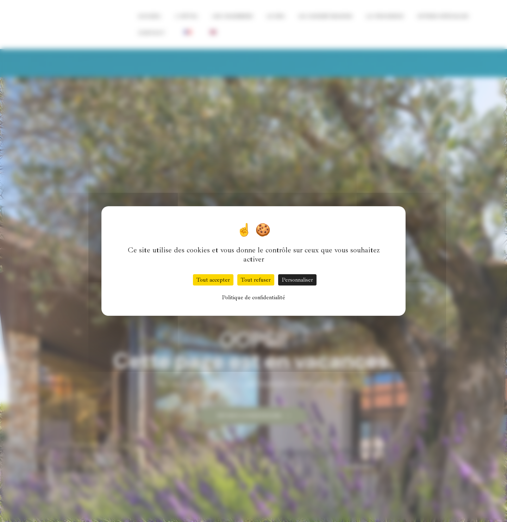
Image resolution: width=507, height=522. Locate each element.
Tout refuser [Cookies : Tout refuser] (256, 279)
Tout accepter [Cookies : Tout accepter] (213, 279)
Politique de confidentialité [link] (253, 297)
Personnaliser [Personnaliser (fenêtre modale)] (297, 279)
